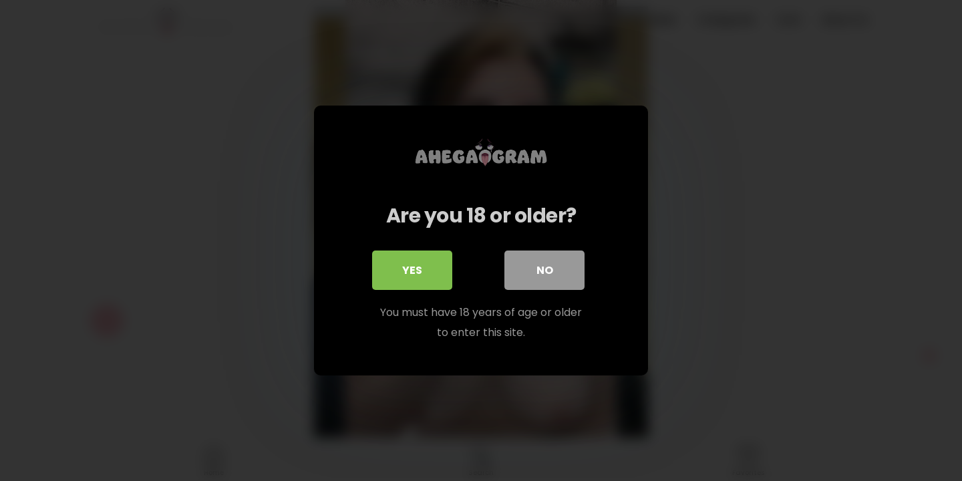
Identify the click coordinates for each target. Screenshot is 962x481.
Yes (412, 270)
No (544, 270)
